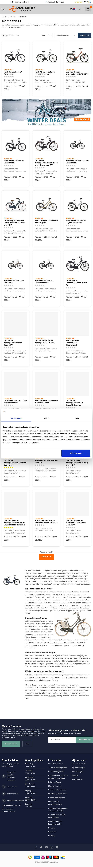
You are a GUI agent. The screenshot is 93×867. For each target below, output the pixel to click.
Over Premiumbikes (55, 764)
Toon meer (46, 557)
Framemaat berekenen (57, 790)
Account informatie (79, 764)
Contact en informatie (56, 798)
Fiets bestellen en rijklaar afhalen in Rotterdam (58, 776)
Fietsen (12, 16)
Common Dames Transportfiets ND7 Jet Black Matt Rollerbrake (14, 522)
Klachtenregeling (54, 786)
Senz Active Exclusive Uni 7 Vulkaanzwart (46, 401)
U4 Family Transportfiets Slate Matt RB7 (15, 401)
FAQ (27, 744)
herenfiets (54, 602)
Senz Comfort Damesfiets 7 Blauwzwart (72, 342)
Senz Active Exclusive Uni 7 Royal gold (46, 222)
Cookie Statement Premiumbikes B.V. (55, 822)
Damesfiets (23, 16)
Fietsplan (51, 828)
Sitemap (51, 836)
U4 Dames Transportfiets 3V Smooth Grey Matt (74, 402)
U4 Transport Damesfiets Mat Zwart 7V (76, 282)
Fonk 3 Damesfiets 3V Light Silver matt (76, 222)
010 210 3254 (12, 786)
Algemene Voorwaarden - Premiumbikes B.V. (57, 809)
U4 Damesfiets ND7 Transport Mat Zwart (44, 341)
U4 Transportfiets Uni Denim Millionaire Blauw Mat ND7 (14, 223)
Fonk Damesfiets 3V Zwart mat (13, 73)
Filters (84, 35)
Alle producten (77, 779)
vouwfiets (52, 696)
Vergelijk (75, 775)
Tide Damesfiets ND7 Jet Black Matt (77, 162)
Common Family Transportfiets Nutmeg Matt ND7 (77, 462)
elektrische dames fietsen (48, 680)
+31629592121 (13, 793)
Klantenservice (11, 744)
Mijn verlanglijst (78, 771)
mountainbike (40, 693)
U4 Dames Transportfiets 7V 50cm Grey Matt (15, 462)
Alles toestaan (76, 453)
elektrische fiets (47, 690)
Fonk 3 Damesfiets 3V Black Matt (14, 162)
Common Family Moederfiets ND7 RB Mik (77, 73)
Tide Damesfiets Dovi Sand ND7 (14, 281)
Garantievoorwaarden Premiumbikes (56, 816)
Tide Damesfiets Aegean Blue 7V (46, 461)
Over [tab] (77, 418)
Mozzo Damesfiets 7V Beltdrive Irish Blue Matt (46, 521)
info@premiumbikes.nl (15, 800)
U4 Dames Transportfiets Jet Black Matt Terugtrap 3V (46, 163)
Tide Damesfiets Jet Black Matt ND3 (44, 281)
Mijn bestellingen (78, 768)
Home (4, 16)
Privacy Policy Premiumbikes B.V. (55, 802)
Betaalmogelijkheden (56, 771)
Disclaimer (52, 832)
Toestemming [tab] (16, 418)
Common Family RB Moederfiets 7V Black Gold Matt (76, 522)
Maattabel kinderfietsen (57, 794)
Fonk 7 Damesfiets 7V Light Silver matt (45, 73)
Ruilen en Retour (54, 782)
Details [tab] (46, 418)
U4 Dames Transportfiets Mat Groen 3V (13, 342)
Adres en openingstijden (57, 768)
